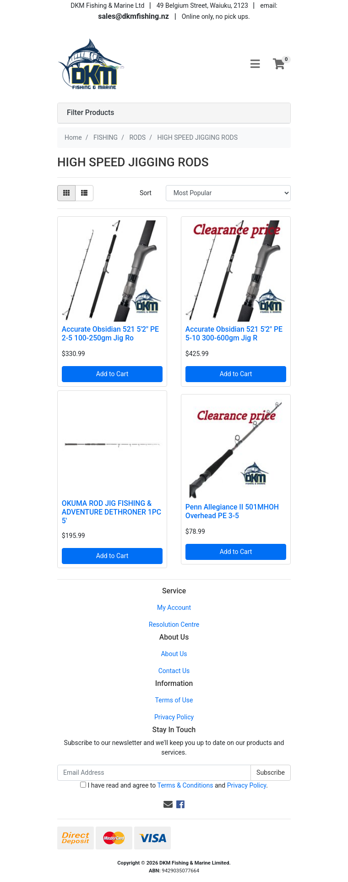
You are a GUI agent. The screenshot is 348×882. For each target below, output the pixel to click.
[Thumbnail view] (66, 193)
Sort (146, 193)
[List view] (84, 193)
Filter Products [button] (90, 113)
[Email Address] (154, 773)
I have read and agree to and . (174, 785)
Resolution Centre (174, 624)
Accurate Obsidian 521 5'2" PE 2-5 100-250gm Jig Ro (110, 333)
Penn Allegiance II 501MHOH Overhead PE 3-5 (232, 511)
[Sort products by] (228, 193)
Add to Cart (112, 374)
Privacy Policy (174, 717)
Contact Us (174, 670)
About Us (174, 653)
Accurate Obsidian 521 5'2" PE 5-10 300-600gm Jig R (234, 333)
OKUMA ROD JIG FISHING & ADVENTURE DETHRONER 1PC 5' (111, 512)
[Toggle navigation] (255, 64)
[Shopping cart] (279, 64)
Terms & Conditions (185, 785)
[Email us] (168, 804)
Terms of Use (174, 700)
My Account (174, 607)
